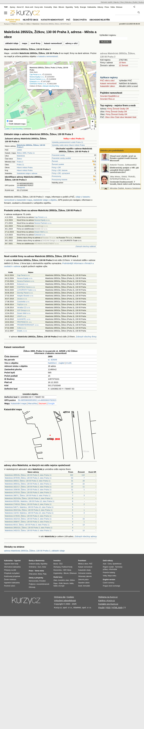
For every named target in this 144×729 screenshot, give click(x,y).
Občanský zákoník (85, 576)
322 (71, 475)
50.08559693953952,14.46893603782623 (37, 400)
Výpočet (17, 561)
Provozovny (56, 176)
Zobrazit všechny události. (86, 246)
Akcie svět (29, 7)
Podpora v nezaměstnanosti (39, 584)
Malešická (21, 156)
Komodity (48, 7)
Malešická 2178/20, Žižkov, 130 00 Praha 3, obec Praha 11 (28, 516)
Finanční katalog (109, 573)
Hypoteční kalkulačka (12, 583)
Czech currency (108, 583)
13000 (19, 150)
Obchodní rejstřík (106, 2)
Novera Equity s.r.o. (37, 77)
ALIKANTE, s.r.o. (24, 319)
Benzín (66, 583)
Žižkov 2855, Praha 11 (26, 153)
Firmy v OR (56, 167)
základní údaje (11, 43)
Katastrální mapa (18, 403)
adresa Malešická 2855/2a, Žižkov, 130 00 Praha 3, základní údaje (34, 550)
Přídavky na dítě (10, 570)
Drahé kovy (57, 577)
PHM (61, 583)
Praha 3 (20, 162)
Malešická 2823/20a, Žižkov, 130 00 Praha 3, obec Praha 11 (28, 498)
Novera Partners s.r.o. (38, 79)
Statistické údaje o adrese (27, 173)
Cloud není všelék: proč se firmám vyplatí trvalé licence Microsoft (123, 160)
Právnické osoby (58, 155)
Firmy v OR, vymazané (61, 173)
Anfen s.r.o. (21, 328)
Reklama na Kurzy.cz (108, 597)
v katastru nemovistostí (47, 56)
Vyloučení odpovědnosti (65, 600)
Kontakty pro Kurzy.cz (108, 604)
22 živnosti (123, 65)
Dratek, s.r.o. (22, 331)
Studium (141, 2)
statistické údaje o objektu (45, 200)
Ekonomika (57, 570)
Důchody (32, 587)
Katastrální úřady (84, 570)
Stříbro (72, 580)
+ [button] (92, 122)
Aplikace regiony (109, 77)
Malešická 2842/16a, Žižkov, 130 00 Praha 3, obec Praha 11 (28, 510)
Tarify (76, 7)
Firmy (109, 109)
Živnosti (55, 161)
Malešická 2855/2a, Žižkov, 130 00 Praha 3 (56, 24)
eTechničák (113, 569)
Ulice (112, 117)
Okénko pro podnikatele (112, 150)
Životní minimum (10, 580)
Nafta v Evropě (58, 586)
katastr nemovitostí (53, 43)
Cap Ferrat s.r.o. (36, 74)
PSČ (68, 20)
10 (84, 530)
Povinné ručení (9, 586)
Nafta (72, 583)
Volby (105, 576)
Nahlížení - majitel (56, 363)
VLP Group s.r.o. (23, 310)
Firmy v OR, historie (59, 170)
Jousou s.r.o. (22, 299)
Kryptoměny (57, 573)
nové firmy (35, 43)
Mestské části (130, 117)
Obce (107, 117)
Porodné (42, 581)
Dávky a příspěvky (36, 578)
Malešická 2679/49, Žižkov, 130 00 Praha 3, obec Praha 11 (28, 478)
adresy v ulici (71, 43)
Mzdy (69, 570)
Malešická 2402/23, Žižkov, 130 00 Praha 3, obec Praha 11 (28, 530)
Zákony (100, 7)
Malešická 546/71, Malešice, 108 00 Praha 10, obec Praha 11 (29, 507)
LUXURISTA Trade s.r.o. (26, 290)
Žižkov (19, 159)
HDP (64, 570)
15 (84, 519)
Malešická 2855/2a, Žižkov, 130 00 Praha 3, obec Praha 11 (28, 484)
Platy (44, 574)
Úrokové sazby (34, 564)
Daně (80, 586)
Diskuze (119, 7)
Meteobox (128, 2)
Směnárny (32, 567)
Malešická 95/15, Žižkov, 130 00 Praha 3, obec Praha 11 (27, 525)
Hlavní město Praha (25, 167)
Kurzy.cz (7, 24)
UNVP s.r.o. (21, 316)
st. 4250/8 (52, 359)
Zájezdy (116, 2)
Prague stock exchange (111, 586)
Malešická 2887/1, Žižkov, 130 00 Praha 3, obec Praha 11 (27, 495)
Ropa (55, 583)
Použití (101, 607)
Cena (110, 564)
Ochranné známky (84, 573)
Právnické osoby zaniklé (61, 158)
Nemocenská (33, 581)
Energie (83, 7)
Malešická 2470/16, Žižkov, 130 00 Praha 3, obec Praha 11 (28, 492)
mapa (24, 43)
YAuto (122, 2)
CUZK (69, 363)
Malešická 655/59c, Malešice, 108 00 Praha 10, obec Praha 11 (29, 501)
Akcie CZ (20, 7)
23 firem (122, 62)
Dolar (44, 567)
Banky (31, 561)
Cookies (70, 597)
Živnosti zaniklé (58, 164)
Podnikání (82, 561)
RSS (108, 607)
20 (84, 481)
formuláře (86, 586)
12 (72, 487)
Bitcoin (61, 7)
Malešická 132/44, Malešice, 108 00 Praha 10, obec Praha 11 (29, 513)
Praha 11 (20, 165)
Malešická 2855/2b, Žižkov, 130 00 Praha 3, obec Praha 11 (28, 475)
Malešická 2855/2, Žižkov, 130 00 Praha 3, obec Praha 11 (27, 481)
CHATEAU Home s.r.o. (38, 84)
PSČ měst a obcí (107, 80)
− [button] (92, 126)
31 (72, 481)
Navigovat (21, 187)
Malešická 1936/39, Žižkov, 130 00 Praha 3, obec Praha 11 (28, 490)
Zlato (55, 7)
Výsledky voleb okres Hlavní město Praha (68, 145)
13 (84, 525)
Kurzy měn (39, 7)
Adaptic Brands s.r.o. (25, 296)
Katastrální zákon (107, 86)
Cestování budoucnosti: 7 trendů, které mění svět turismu (125, 185)
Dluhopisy (57, 567)
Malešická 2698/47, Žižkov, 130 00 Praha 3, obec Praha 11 (28, 522)
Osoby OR (124, 109)
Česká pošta (80, 20)
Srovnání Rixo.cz (107, 99)
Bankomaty (40, 561)
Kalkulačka (91, 7)
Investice (56, 561)
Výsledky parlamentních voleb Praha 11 (67, 142)
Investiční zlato (63, 580)
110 (83, 475)
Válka (112, 7)
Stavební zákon (84, 583)
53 (72, 478)
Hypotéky (69, 7)
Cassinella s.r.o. (23, 302)
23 (72, 484)
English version (109, 580)
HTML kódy (117, 607)
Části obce (119, 117)
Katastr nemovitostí (108, 83)
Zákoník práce (83, 580)
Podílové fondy (66, 567)
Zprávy (12, 7)
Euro (39, 567)
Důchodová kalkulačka (12, 567)
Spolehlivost (117, 564)
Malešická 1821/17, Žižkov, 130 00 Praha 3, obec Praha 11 (28, 487)
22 (84, 484)
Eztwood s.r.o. (35, 81)
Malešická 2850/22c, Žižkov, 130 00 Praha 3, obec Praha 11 (28, 528)
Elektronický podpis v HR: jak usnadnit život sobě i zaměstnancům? (124, 172)
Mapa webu (112, 576)
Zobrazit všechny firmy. (51, 86)
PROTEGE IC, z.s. (24, 322)
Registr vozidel (108, 567)
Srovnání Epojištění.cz (109, 96)
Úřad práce (33, 574)
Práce (107, 7)
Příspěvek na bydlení (11, 573)
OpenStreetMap (17, 129)
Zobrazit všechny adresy (85, 536)
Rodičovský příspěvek (12, 576)
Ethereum (73, 573)
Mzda (40, 574)
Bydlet (135, 2)
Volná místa (39, 571)
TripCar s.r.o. (22, 304)
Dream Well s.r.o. (41, 232)
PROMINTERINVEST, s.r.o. (28, 325)
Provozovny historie (59, 180)
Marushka (32, 403)
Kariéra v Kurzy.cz (106, 600)
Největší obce (30, 20)
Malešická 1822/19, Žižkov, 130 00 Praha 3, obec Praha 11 (28, 519)
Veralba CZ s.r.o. (23, 307)
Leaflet (7, 129)
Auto (104, 564)
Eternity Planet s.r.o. (25, 293)
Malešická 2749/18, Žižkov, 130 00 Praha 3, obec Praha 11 (28, 504)
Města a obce (83, 564)
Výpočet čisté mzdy (11, 564)
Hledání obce (12, 20)
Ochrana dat (59, 597)
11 (84, 487)
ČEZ (61, 564)
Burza (55, 564)
